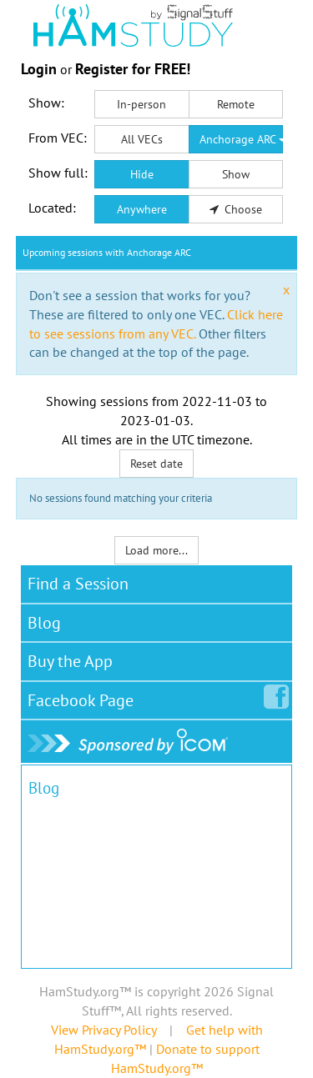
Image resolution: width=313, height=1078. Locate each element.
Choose (236, 209)
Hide (142, 174)
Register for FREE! (132, 68)
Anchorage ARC (241, 139)
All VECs (142, 139)
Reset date (156, 463)
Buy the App (70, 661)
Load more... (156, 550)
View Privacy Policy (103, 1029)
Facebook (84, 697)
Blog (44, 623)
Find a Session (78, 583)
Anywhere (142, 209)
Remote (236, 104)
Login (39, 68)
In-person (141, 104)
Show (236, 174)
